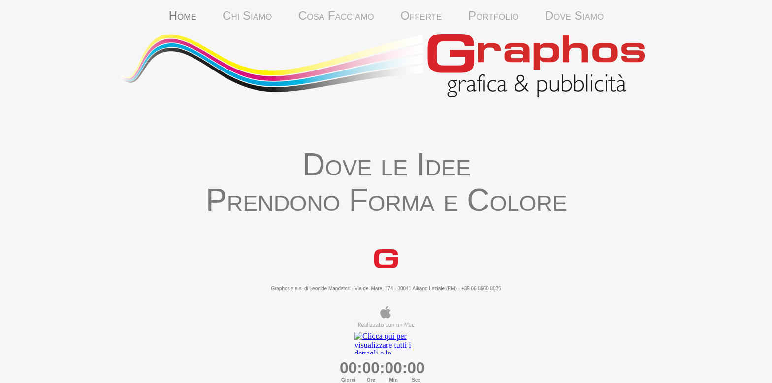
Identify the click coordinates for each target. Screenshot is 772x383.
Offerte (422, 15)
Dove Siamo (574, 15)
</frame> (386, 343)
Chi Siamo (260, 15)
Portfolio (506, 15)
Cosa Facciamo (349, 15)
